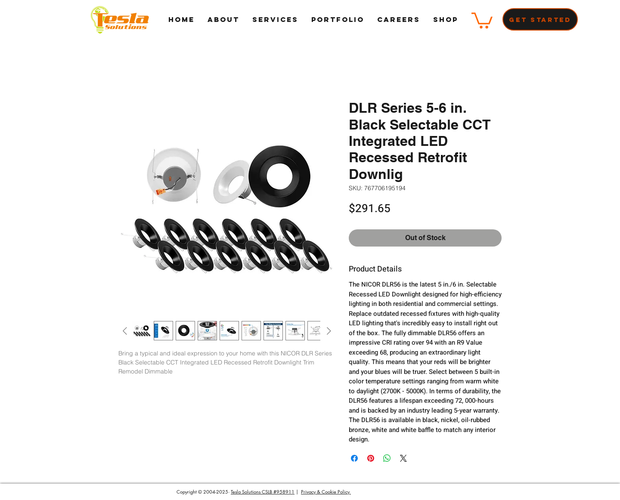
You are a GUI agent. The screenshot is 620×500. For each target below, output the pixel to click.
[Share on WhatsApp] (387, 458)
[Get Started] (540, 19)
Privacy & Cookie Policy (326, 491)
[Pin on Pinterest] (371, 458)
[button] (482, 19)
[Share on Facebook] (354, 458)
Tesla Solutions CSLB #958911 (262, 491)
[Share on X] (403, 458)
